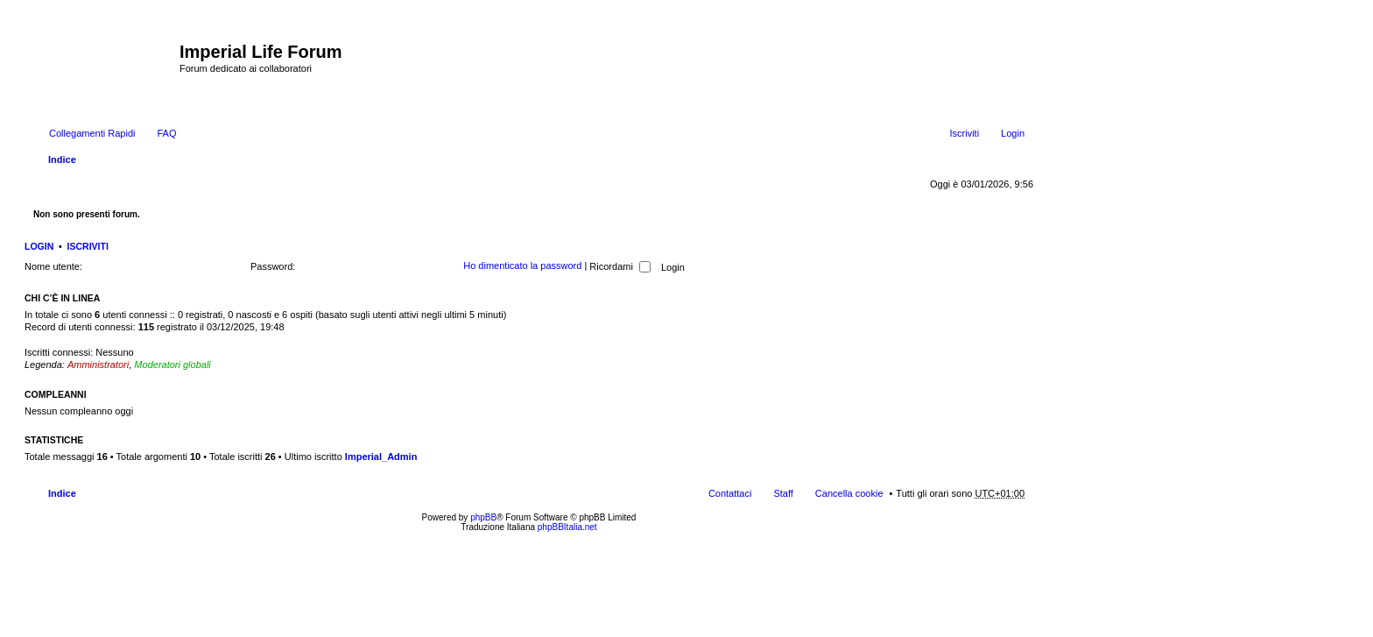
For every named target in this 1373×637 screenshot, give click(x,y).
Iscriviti (88, 246)
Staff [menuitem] (782, 493)
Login (39, 246)
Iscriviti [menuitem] (964, 133)
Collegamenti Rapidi (92, 133)
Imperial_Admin (381, 456)
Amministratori (98, 364)
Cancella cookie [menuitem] (849, 493)
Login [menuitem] (1012, 133)
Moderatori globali (172, 364)
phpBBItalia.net (567, 527)
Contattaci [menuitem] (730, 493)
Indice (62, 159)
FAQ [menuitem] (166, 133)
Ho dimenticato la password (522, 266)
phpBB (483, 517)
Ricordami (620, 266)
